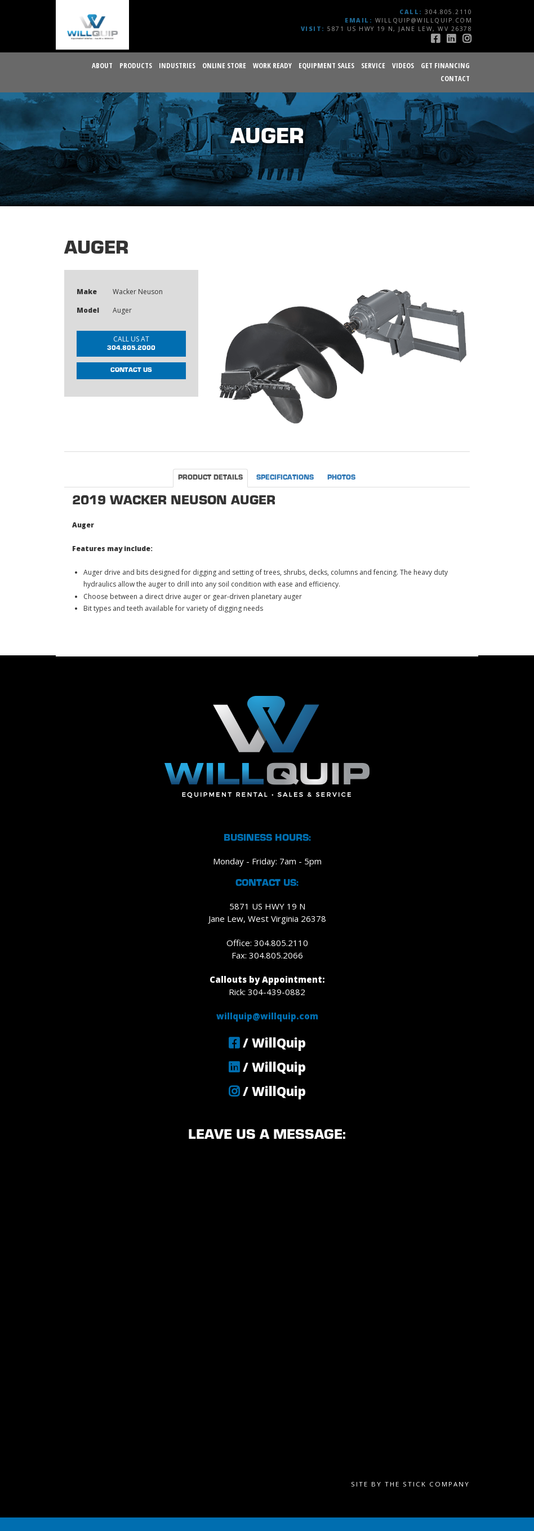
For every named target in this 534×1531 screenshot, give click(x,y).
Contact (455, 78)
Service (373, 65)
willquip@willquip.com (424, 20)
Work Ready (272, 65)
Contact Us (131, 370)
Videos (403, 65)
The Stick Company (427, 1484)
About (102, 65)
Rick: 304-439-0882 (267, 991)
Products (135, 65)
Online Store (224, 65)
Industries (177, 65)
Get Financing (445, 65)
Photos (341, 477)
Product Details (210, 477)
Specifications (285, 477)
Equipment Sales (326, 65)
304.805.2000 (131, 342)
